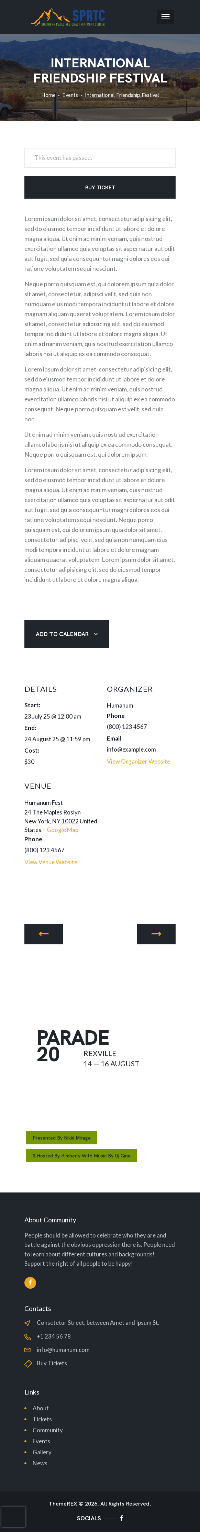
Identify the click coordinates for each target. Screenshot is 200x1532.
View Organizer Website (138, 761)
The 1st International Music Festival (43, 934)
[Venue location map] (140, 822)
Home (48, 95)
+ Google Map (60, 829)
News (40, 1463)
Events (70, 95)
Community (48, 1430)
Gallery (42, 1452)
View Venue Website (50, 862)
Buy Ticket (100, 187)
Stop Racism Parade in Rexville (156, 934)
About (41, 1408)
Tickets (42, 1419)
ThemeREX (63, 1503)
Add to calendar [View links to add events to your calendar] (62, 634)
